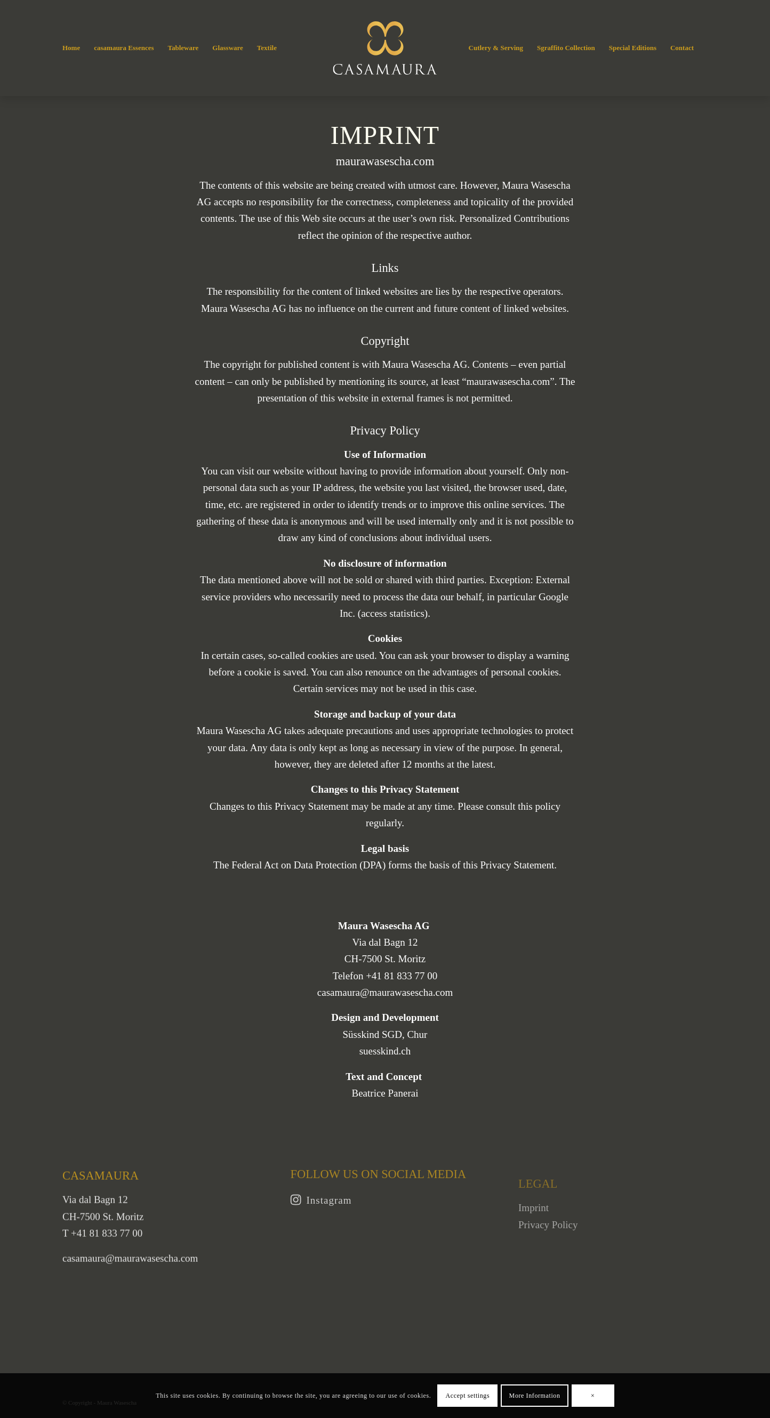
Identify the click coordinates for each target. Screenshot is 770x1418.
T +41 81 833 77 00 (102, 1246)
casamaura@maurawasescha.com (385, 992)
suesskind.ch (385, 1051)
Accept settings (468, 1395)
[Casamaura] (385, 48)
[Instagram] (296, 1210)
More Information (534, 1395)
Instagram (329, 1209)
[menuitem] (71, 48)
